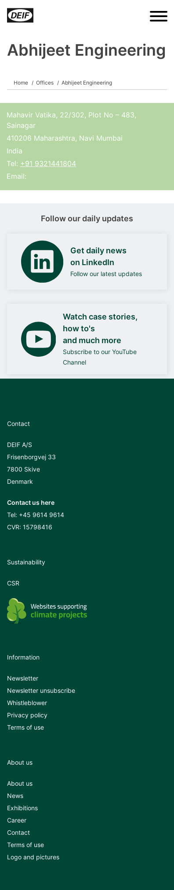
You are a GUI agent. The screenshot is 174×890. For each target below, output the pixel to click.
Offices (45, 82)
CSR (13, 583)
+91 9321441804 (48, 163)
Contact (18, 832)
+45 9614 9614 (41, 514)
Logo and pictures (33, 857)
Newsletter (22, 678)
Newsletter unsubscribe (41, 690)
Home (21, 82)
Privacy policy (27, 715)
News (15, 795)
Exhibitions (22, 808)
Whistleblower (27, 702)
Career (16, 820)
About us (20, 783)
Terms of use (25, 727)
